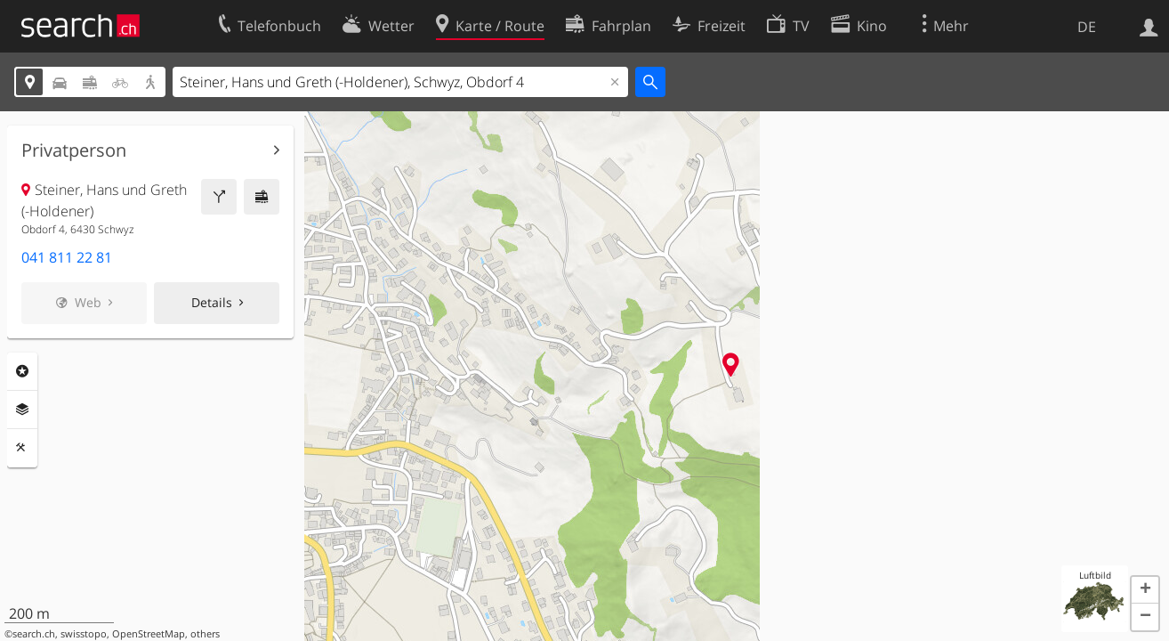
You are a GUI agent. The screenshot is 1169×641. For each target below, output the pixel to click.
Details (211, 302)
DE (1086, 27)
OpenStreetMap (148, 634)
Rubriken (22, 371)
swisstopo (83, 634)
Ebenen (22, 409)
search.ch (33, 634)
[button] (1145, 590)
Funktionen (22, 448)
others (205, 634)
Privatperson (73, 150)
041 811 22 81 (66, 257)
